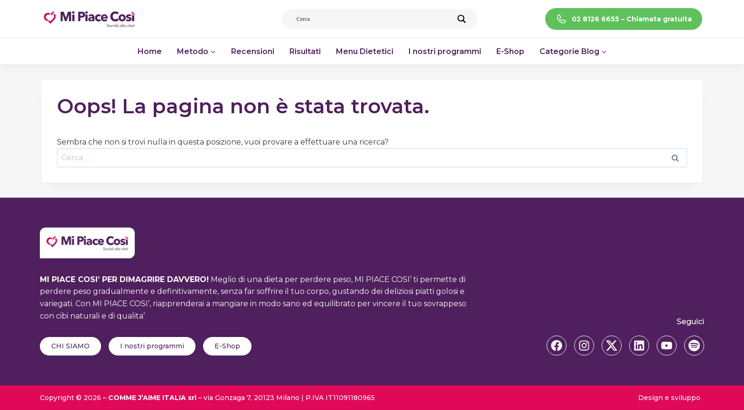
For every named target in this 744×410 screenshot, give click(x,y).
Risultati (305, 51)
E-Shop (510, 51)
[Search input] (374, 19)
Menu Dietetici (364, 51)
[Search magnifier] (462, 19)
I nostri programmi (445, 51)
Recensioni (252, 51)
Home (150, 51)
